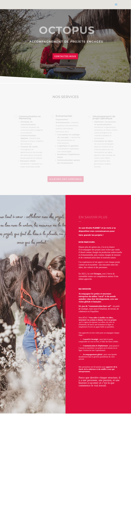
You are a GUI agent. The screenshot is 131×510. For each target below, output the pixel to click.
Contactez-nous (65, 56)
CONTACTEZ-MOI (28, 494)
